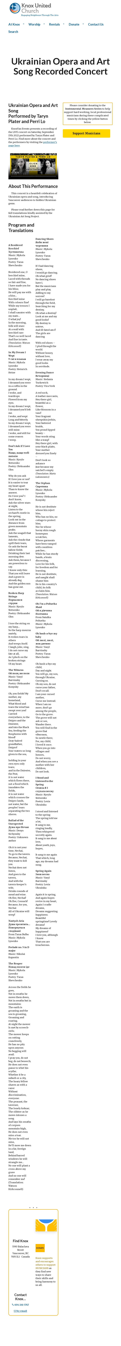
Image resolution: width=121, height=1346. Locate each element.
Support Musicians (86, 133)
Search (13, 32)
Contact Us (96, 24)
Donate (74, 24)
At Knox (14, 24)
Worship (34, 24)
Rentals (54, 24)
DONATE (40, 1248)
